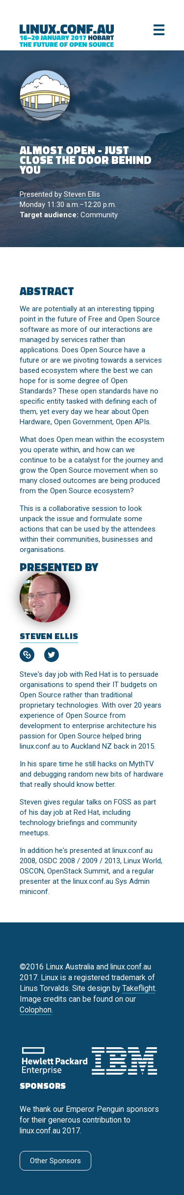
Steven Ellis (82, 194)
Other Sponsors (55, 1160)
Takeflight (138, 988)
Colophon (36, 1009)
